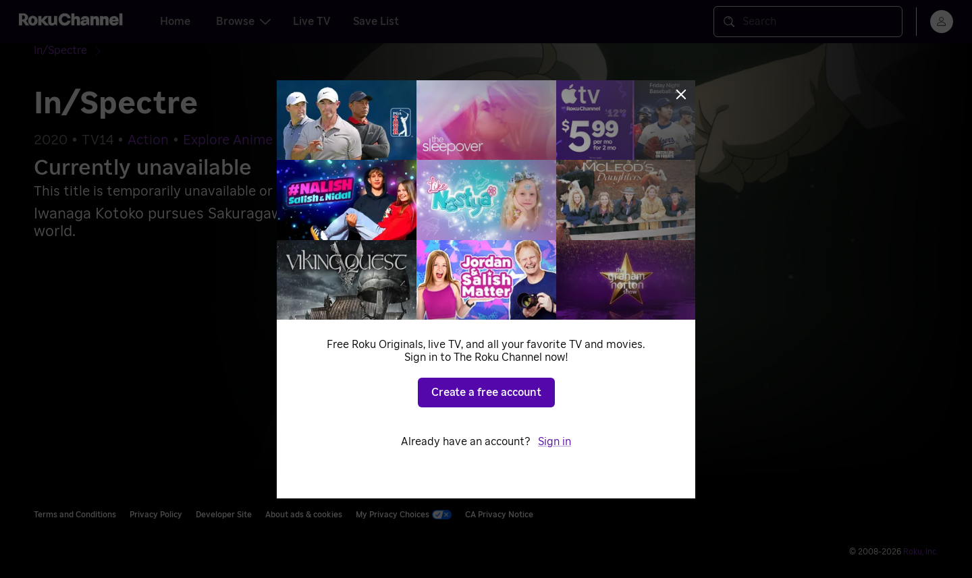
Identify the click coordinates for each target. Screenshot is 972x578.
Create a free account (486, 392)
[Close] (681, 94)
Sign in (554, 441)
